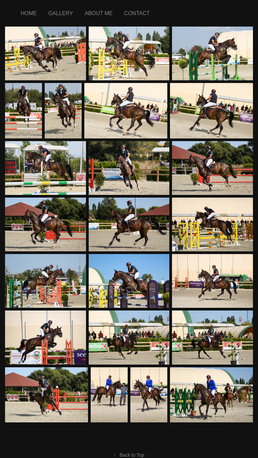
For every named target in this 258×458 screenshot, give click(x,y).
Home (28, 13)
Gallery (60, 13)
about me (99, 13)
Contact (137, 13)
